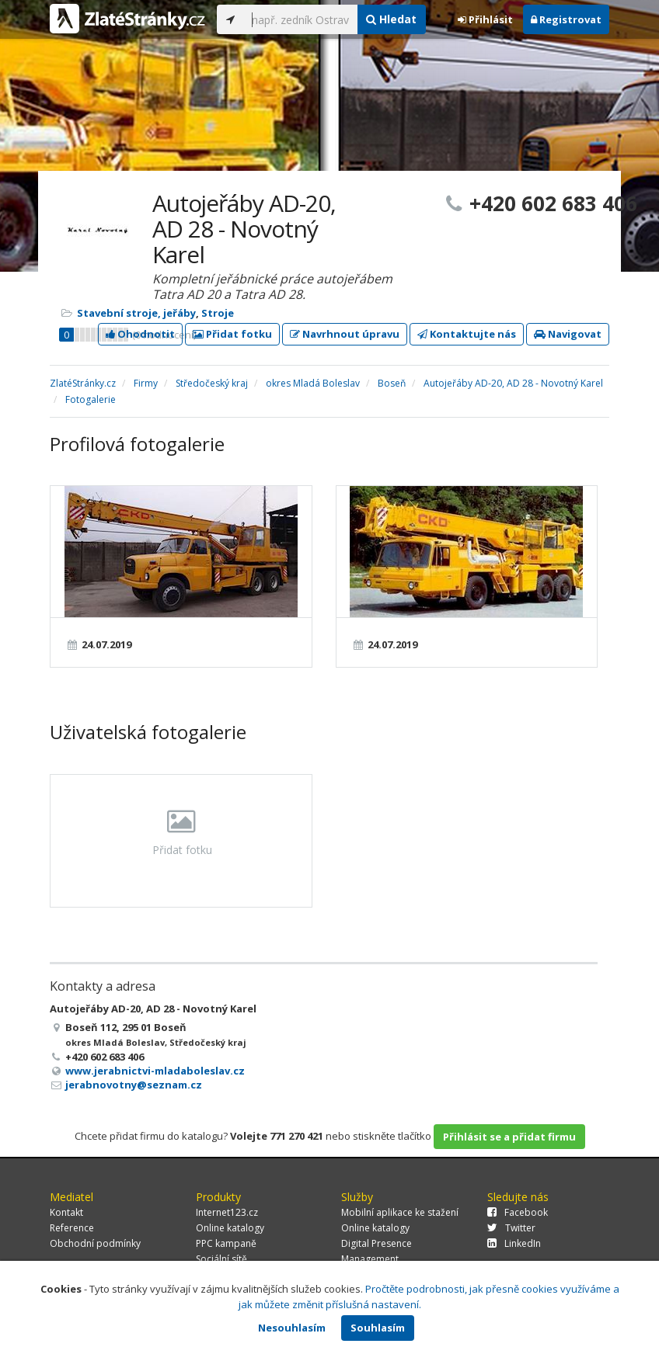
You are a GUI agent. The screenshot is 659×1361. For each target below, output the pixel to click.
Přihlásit (485, 19)
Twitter (511, 1227)
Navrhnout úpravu (344, 334)
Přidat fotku (232, 334)
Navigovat (567, 334)
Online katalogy (230, 1227)
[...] (300, 19)
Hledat (391, 19)
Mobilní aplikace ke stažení (400, 1212)
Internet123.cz (227, 1212)
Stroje (217, 313)
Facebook (517, 1212)
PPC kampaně (226, 1243)
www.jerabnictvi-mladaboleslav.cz (155, 1071)
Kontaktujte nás (466, 334)
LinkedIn (514, 1243)
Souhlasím (377, 1328)
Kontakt (66, 1212)
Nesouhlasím (292, 1328)
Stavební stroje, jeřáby (136, 313)
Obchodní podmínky (95, 1243)
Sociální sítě (221, 1259)
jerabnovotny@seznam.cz (133, 1085)
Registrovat (566, 19)
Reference (72, 1227)
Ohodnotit (140, 334)
